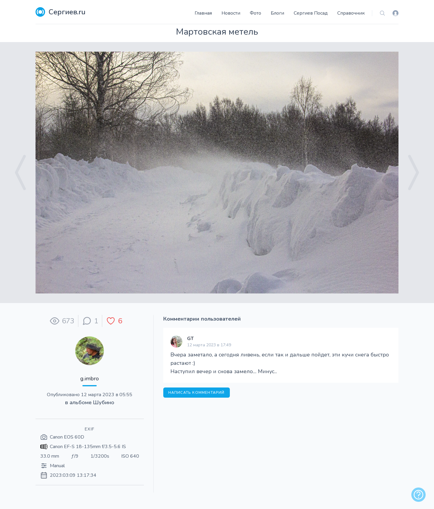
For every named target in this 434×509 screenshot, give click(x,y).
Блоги (277, 13)
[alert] (418, 495)
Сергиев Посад (311, 13)
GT (190, 338)
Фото (255, 13)
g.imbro (89, 378)
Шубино (103, 402)
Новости (230, 13)
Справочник (351, 13)
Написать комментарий (196, 392)
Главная (203, 13)
